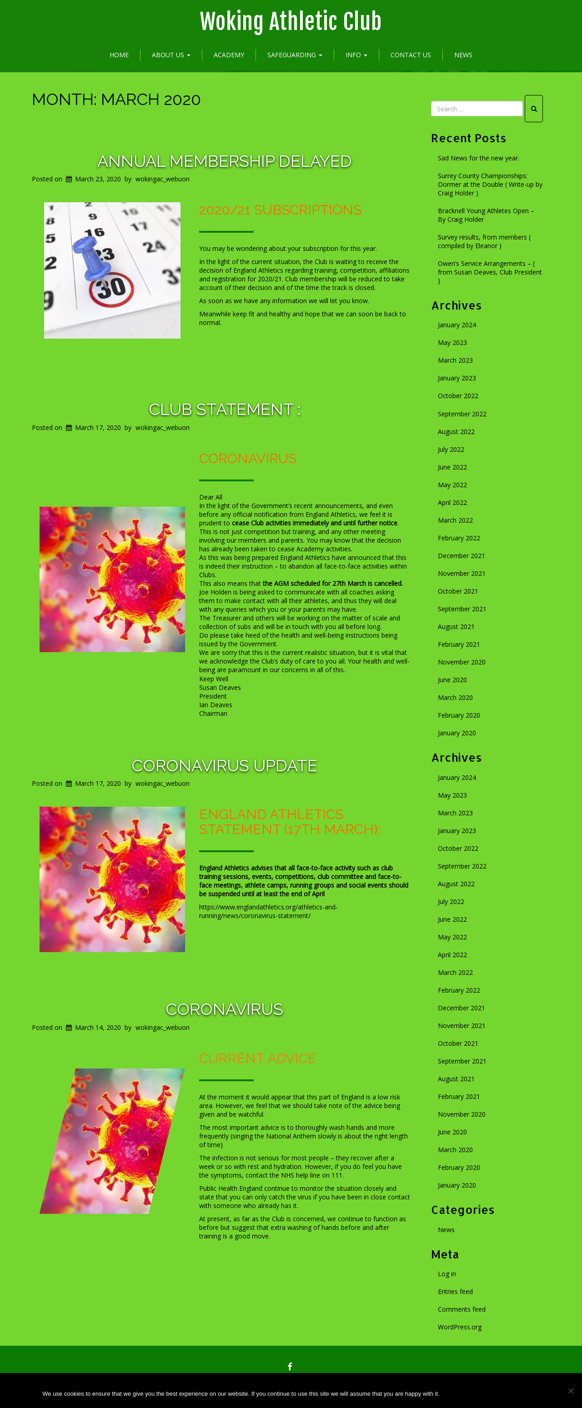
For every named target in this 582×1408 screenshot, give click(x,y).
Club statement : (225, 409)
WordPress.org (460, 1327)
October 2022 (458, 395)
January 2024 (457, 324)
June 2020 (452, 679)
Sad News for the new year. (478, 158)
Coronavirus (224, 1009)
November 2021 (462, 573)
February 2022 (459, 538)
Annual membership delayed (224, 160)
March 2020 (455, 697)
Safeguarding (294, 54)
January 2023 (457, 378)
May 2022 (452, 484)
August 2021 (456, 626)
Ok (460, 1393)
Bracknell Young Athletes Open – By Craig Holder (486, 215)
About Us (171, 54)
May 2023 (452, 342)
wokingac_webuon (162, 179)
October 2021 (458, 591)
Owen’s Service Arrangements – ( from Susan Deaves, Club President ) (490, 272)
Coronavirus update (224, 765)
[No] (570, 1390)
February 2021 (459, 644)
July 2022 (451, 449)
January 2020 (457, 733)
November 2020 (462, 662)
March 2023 (455, 360)
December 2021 (461, 555)
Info (356, 54)
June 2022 (452, 467)
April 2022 (452, 502)
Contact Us (411, 54)
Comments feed (462, 1309)
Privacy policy (509, 1393)
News (463, 54)
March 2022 (455, 520)
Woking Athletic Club (291, 21)
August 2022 (456, 431)
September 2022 (462, 413)
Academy (229, 54)
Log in (447, 1273)
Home (119, 54)
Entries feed (455, 1291)
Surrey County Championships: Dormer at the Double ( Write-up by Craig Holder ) (490, 184)
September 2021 (462, 608)
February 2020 (459, 715)
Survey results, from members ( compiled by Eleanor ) (484, 241)
